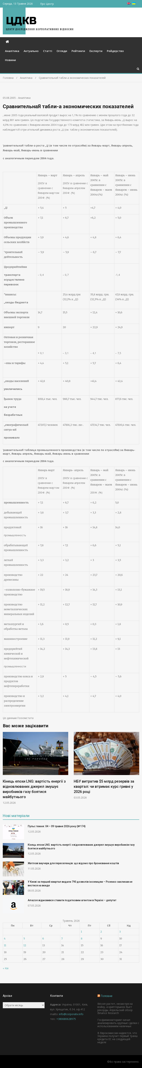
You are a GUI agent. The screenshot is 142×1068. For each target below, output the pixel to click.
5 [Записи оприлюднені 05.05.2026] (24, 938)
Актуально (31, 51)
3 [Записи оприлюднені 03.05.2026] (120, 931)
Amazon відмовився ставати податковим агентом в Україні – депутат (72, 900)
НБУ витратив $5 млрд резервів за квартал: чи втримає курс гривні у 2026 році (104, 786)
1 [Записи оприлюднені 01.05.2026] (81, 931)
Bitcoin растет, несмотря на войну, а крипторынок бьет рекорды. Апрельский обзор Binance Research (115, 1008)
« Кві (6, 968)
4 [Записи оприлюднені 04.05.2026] (5, 938)
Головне (106, 996)
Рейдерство (115, 51)
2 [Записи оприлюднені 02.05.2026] (101, 931)
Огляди (62, 51)
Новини (10, 60)
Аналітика (12, 51)
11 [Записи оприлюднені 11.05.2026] (5, 945)
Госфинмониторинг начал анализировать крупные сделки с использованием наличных (118, 1023)
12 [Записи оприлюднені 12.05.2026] (24, 945)
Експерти (95, 51)
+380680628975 (66, 1019)
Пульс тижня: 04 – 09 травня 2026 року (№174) (57, 826)
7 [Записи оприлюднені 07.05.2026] (62, 938)
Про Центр (47, 4)
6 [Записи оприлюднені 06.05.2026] (43, 938)
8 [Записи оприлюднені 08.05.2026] (81, 938)
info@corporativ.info (71, 1014)
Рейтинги (78, 51)
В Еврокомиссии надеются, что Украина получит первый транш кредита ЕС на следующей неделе (117, 1037)
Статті (47, 51)
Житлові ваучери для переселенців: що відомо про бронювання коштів (73, 863)
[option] (35, 768)
